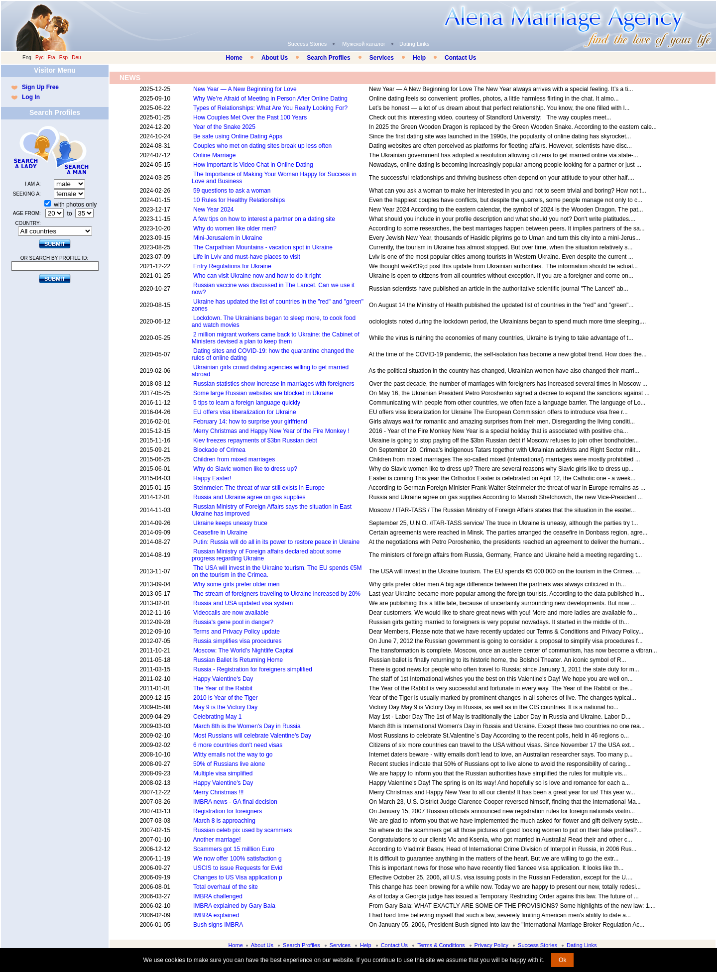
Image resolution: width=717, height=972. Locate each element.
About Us (274, 57)
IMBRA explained (216, 915)
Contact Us (460, 57)
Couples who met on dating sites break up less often (262, 145)
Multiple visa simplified (222, 773)
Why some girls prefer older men (236, 584)
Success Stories (307, 44)
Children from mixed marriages (234, 459)
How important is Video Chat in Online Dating (253, 164)
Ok (562, 960)
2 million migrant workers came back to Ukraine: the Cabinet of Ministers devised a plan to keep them (275, 338)
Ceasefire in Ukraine (220, 532)
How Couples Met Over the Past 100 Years (250, 117)
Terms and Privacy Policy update (236, 631)
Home (234, 57)
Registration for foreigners (227, 811)
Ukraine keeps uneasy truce (230, 523)
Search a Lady (32, 150)
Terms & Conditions (441, 945)
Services (381, 57)
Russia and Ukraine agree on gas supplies (249, 497)
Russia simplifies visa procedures (237, 641)
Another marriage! (216, 839)
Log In (31, 97)
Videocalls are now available (230, 612)
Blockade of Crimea (219, 449)
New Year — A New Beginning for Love (244, 89)
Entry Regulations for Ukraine (232, 266)
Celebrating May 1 (217, 716)
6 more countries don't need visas (237, 745)
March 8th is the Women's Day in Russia (246, 726)
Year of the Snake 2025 (224, 126)
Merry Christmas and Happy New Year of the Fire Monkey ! (271, 431)
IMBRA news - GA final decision (235, 801)
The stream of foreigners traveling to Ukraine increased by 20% (276, 593)
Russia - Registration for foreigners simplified (252, 669)
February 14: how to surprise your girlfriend (250, 421)
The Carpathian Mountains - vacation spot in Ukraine (263, 247)
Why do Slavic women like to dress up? (245, 468)
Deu (76, 57)
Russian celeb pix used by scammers (242, 830)
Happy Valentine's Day (223, 678)
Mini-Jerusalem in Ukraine (227, 237)
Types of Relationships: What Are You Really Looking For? (270, 108)
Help (419, 57)
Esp (63, 57)
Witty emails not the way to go (232, 754)
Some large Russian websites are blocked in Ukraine (263, 393)
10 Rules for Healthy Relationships (239, 200)
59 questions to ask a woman (231, 190)
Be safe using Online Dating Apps (237, 136)
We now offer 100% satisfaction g (237, 858)
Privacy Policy (491, 945)
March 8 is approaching (224, 820)
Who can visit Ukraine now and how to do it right (257, 275)
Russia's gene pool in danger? (233, 622)
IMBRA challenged (217, 896)
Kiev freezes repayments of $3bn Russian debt (255, 440)
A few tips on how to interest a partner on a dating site (264, 219)
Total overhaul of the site (225, 886)
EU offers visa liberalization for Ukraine (244, 412)
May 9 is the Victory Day (225, 707)
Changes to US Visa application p (237, 877)
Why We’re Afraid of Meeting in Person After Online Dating (270, 98)
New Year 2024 (213, 209)
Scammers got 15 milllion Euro (233, 849)
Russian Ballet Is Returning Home (238, 659)
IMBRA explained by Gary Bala (234, 905)
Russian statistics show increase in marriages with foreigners (273, 383)
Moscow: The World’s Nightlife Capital (243, 650)
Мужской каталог (363, 44)
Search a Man (74, 150)
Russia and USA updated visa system (243, 603)
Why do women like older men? (234, 228)
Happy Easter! (212, 478)
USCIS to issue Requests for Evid (237, 867)
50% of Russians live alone (229, 763)
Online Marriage (214, 155)
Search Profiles (328, 57)
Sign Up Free (40, 87)
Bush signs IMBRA (218, 924)
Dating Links (414, 44)
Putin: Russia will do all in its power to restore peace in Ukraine (276, 542)
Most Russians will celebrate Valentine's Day (252, 735)
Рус (39, 57)
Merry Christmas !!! (218, 792)
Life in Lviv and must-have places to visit (246, 256)
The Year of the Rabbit (222, 688)
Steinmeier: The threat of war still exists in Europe (259, 487)
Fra (51, 57)
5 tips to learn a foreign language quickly (246, 402)
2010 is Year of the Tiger (225, 697)
